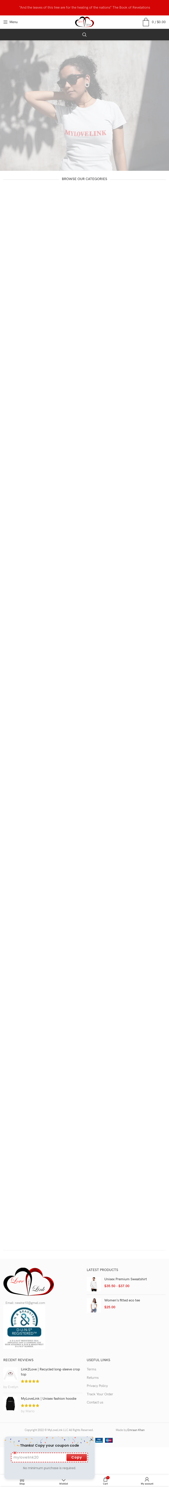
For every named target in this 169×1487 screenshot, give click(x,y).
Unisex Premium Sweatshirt (125, 1279)
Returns (93, 1378)
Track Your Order (100, 1394)
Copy (76, 1457)
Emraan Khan (136, 1430)
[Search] (84, 34)
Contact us (95, 1402)
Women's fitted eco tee (122, 1300)
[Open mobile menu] (10, 22)
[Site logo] (84, 22)
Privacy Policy (97, 1386)
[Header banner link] (84, 7)
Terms (91, 1369)
